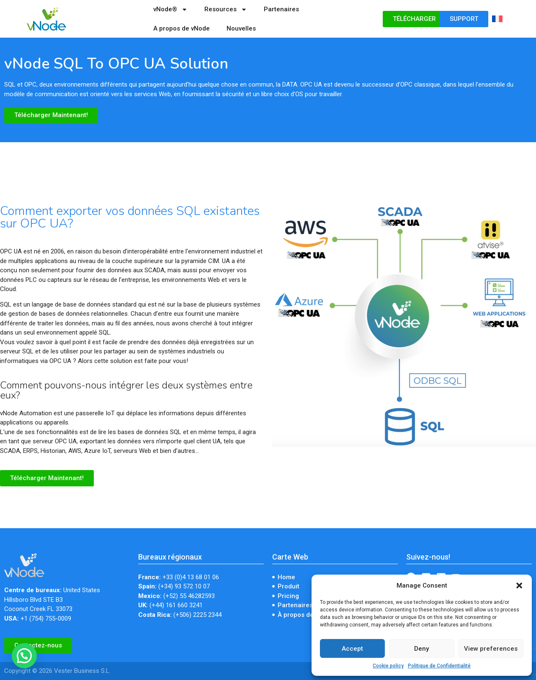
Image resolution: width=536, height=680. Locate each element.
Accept (352, 648)
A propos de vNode (181, 28)
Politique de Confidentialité (439, 666)
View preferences (491, 648)
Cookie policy (388, 666)
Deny (421, 648)
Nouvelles (241, 28)
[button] (519, 585)
